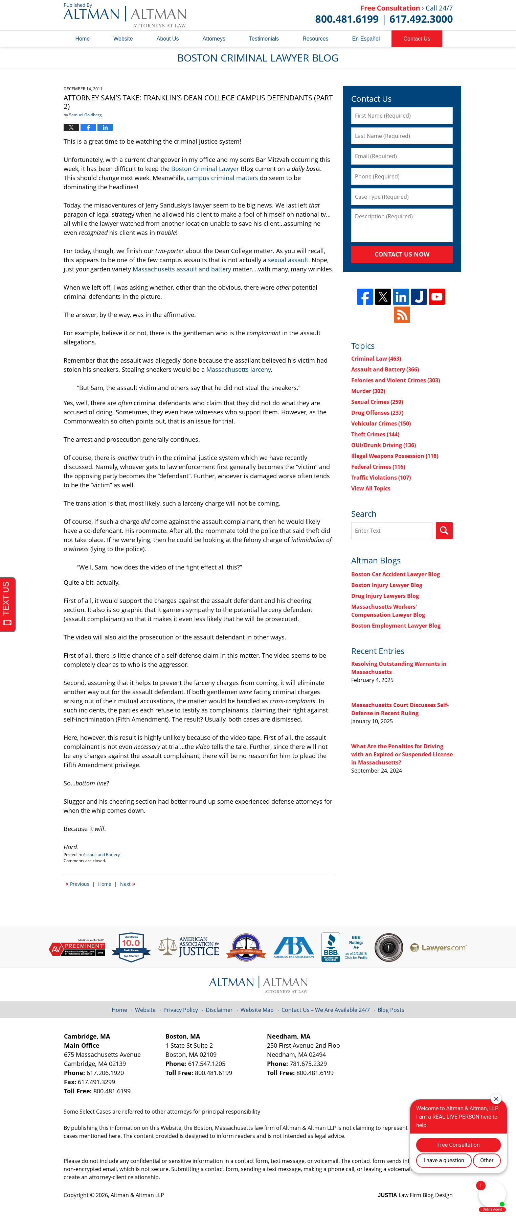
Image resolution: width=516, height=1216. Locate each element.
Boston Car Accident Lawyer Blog (395, 574)
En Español (366, 39)
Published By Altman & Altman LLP (384, 15)
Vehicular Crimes (381, 423)
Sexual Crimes (377, 402)
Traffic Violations (381, 477)
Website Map (257, 1010)
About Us (168, 39)
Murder (368, 391)
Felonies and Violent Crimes (395, 380)
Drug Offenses (377, 412)
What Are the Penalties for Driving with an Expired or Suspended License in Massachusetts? (402, 754)
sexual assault (288, 260)
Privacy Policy (180, 1010)
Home (82, 39)
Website (123, 39)
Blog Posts (391, 1010)
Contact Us (416, 39)
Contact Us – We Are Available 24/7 (326, 1010)
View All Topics (370, 488)
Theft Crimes (375, 434)
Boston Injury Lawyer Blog (386, 585)
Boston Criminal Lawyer (205, 169)
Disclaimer (219, 1010)
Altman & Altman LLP (137, 1195)
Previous (77, 883)
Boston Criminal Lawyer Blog (125, 15)
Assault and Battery (101, 854)
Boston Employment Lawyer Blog (396, 625)
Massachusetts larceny (238, 369)
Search (444, 530)
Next (127, 883)
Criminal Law (376, 358)
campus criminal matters (222, 178)
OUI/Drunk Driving (383, 445)
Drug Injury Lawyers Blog (385, 596)
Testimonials (264, 39)
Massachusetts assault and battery (182, 269)
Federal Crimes (378, 466)
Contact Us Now (402, 254)
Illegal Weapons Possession (394, 456)
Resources (315, 39)
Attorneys (214, 39)
